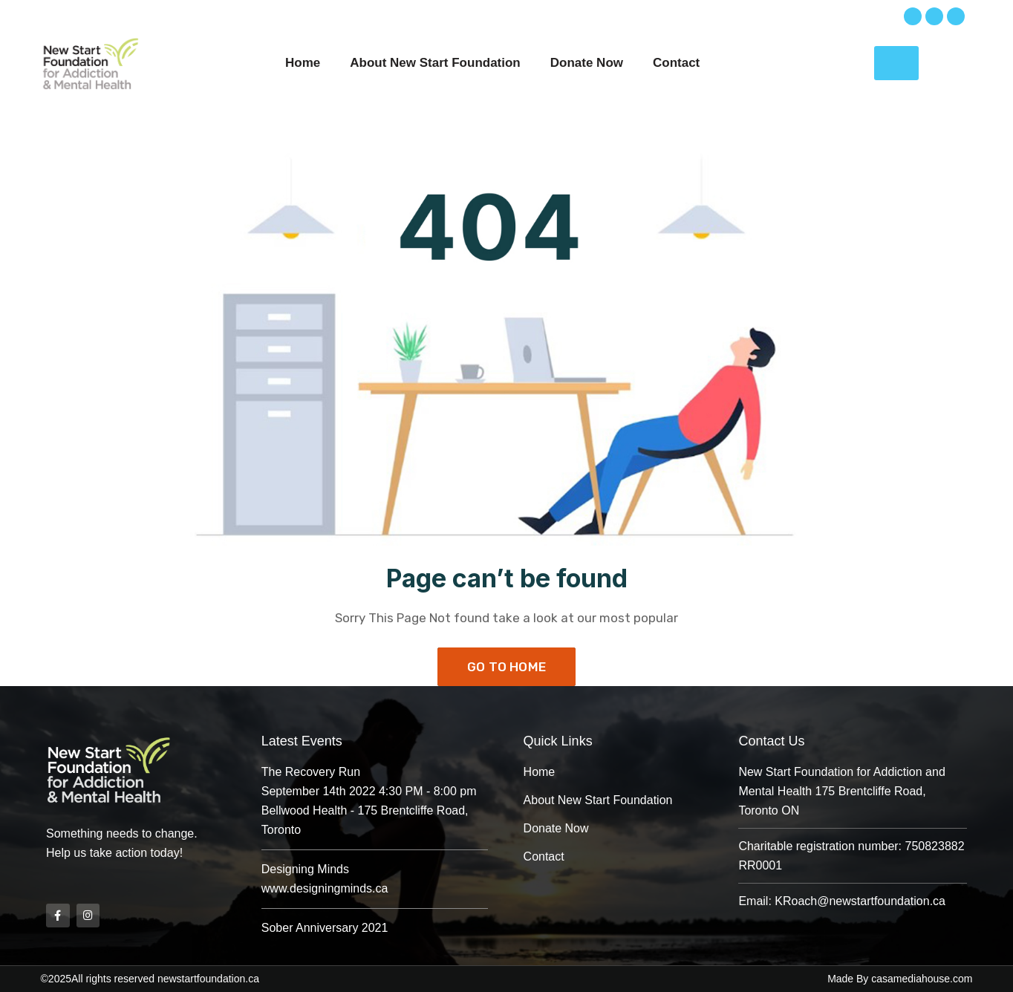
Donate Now (586, 63)
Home (302, 63)
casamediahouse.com (921, 979)
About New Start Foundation (435, 63)
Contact (676, 63)
